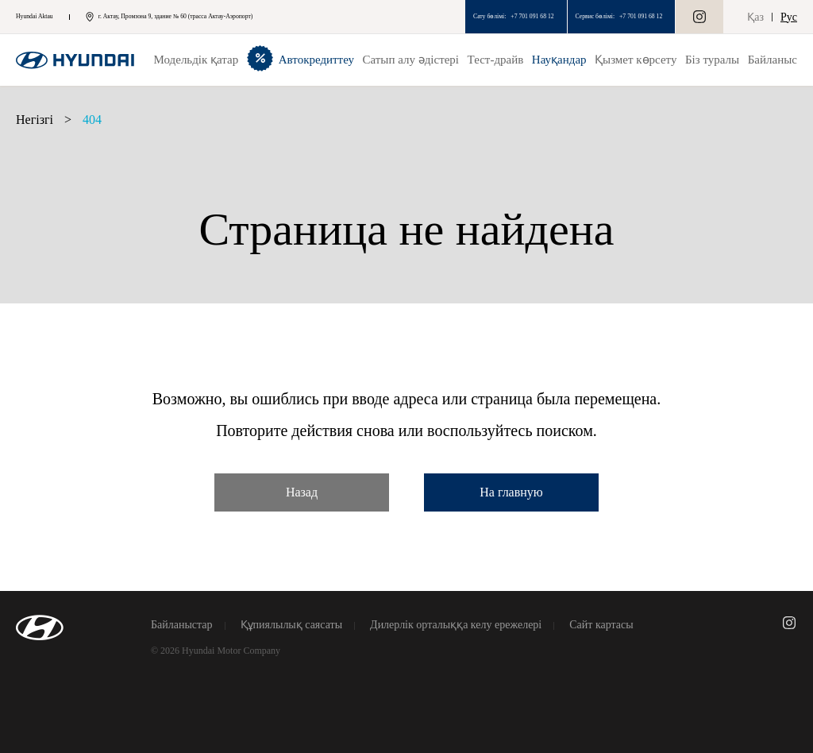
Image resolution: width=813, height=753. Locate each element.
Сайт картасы (601, 625)
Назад (302, 492)
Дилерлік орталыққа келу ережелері (455, 625)
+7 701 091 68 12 (532, 16)
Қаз (755, 17)
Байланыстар (182, 625)
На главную (511, 492)
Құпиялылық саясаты (292, 625)
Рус (788, 17)
